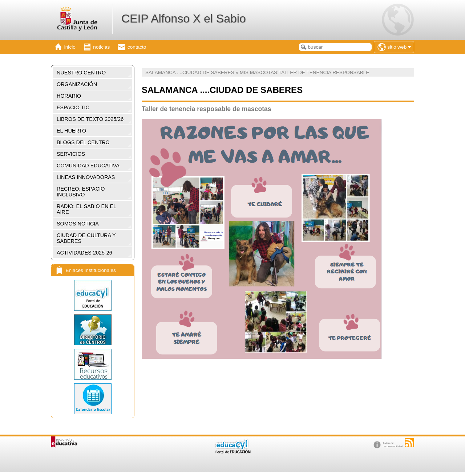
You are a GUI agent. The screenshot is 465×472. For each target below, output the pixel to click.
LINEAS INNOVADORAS (86, 177)
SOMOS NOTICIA (78, 224)
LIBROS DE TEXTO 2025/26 (90, 119)
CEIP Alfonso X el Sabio (183, 18)
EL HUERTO (71, 131)
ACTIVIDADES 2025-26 (84, 253)
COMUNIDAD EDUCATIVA (88, 165)
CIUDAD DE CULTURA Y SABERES (86, 238)
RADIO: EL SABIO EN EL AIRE (86, 209)
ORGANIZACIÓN (77, 84)
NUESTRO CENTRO (81, 73)
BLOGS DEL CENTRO (83, 142)
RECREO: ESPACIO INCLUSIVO (81, 192)
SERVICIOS (71, 154)
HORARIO (69, 96)
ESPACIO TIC (73, 107)
